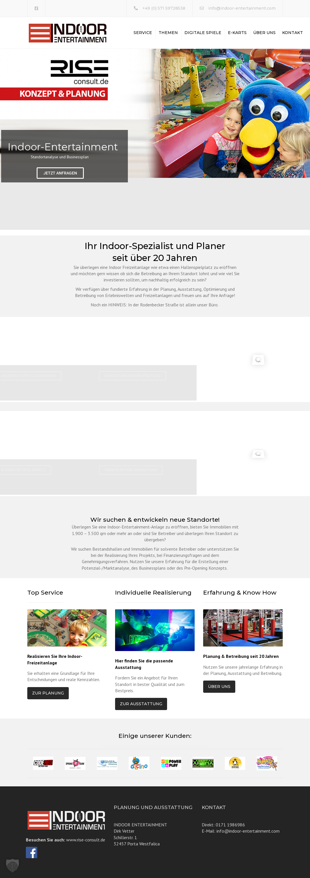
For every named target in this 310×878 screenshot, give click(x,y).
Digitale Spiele (202, 32)
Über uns (264, 32)
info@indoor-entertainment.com (242, 8)
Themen (168, 32)
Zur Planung (48, 693)
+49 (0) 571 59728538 (163, 8)
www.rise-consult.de (85, 840)
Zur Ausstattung (141, 703)
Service (143, 32)
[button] (12, 865)
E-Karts (237, 32)
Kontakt (292, 32)
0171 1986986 (230, 825)
